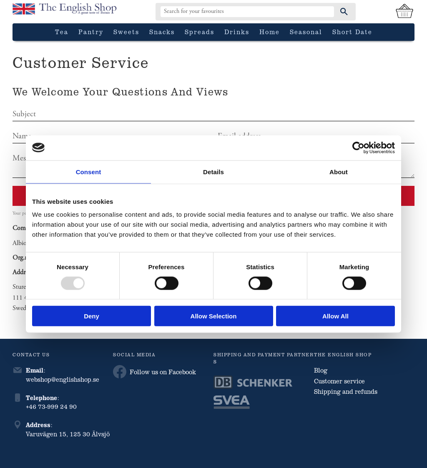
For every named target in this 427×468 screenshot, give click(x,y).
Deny (91, 316)
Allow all (335, 316)
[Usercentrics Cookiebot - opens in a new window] (358, 147)
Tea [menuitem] (61, 31)
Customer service (339, 380)
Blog (320, 370)
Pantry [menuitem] (90, 31)
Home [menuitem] (269, 31)
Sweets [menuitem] (126, 31)
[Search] (344, 11)
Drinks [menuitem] (236, 31)
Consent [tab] (88, 171)
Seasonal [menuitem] (306, 31)
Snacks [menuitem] (162, 31)
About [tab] (338, 171)
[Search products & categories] (247, 11)
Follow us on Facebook (154, 371)
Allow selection (214, 316)
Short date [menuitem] (352, 31)
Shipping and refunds (345, 391)
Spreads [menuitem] (199, 31)
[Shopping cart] (404, 12)
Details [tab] (213, 171)
